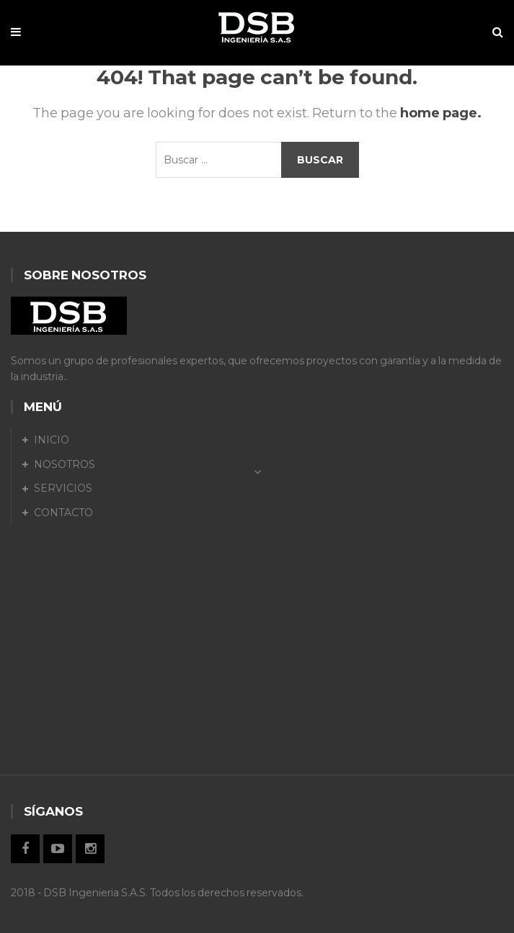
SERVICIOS (63, 488)
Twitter (57, 848)
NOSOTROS (64, 464)
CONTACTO (63, 512)
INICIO (51, 439)
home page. (441, 113)
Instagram (90, 848)
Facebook (25, 848)
